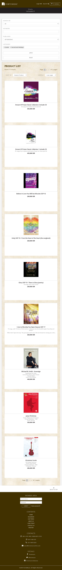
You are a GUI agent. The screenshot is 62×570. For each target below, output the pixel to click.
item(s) (56, 4)
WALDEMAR (31, 517)
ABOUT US (31, 521)
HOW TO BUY (31, 523)
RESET (31, 57)
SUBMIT (26, 506)
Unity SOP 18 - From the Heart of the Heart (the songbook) (31, 238)
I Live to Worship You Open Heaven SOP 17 (31, 327)
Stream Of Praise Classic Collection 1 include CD (31, 149)
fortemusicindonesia (31, 560)
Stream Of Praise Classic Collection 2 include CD (31, 105)
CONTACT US (31, 525)
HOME (31, 514)
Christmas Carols (31, 460)
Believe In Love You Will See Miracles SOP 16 (31, 194)
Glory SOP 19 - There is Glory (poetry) (31, 282)
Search (46, 4)
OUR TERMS (31, 519)
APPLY (31, 53)
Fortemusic (31, 554)
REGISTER (31, 527)
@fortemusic (31, 557)
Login (39, 4)
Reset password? (35, 506)
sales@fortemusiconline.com (31, 546)
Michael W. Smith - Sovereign (31, 371)
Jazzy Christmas (31, 416)
